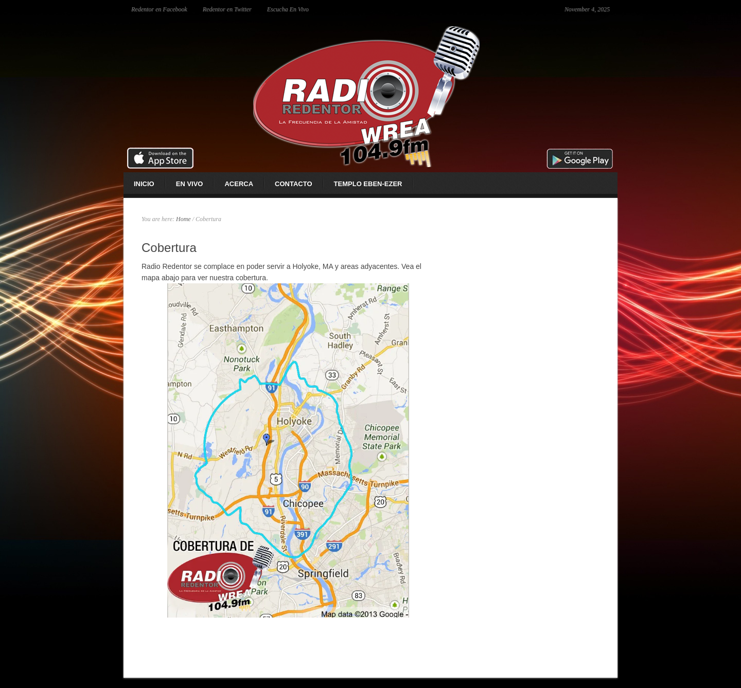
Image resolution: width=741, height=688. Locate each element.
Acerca (238, 184)
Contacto (293, 184)
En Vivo (189, 184)
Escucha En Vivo (288, 9)
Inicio (144, 184)
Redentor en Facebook (159, 9)
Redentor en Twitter (227, 9)
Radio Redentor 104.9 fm (370, 95)
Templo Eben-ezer (368, 184)
